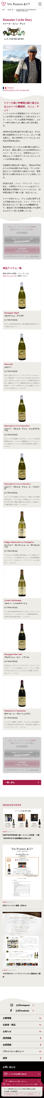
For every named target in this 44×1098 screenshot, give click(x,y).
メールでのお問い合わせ (17, 1074)
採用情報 (7, 1038)
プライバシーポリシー (13, 1051)
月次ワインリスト (9, 276)
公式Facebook (22, 1010)
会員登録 (7, 1045)
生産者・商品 (9, 1025)
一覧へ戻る (10, 782)
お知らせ (7, 1031)
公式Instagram (23, 1005)
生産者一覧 (10, 9)
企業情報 (7, 1018)
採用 (5, 1058)
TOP (3, 9)
